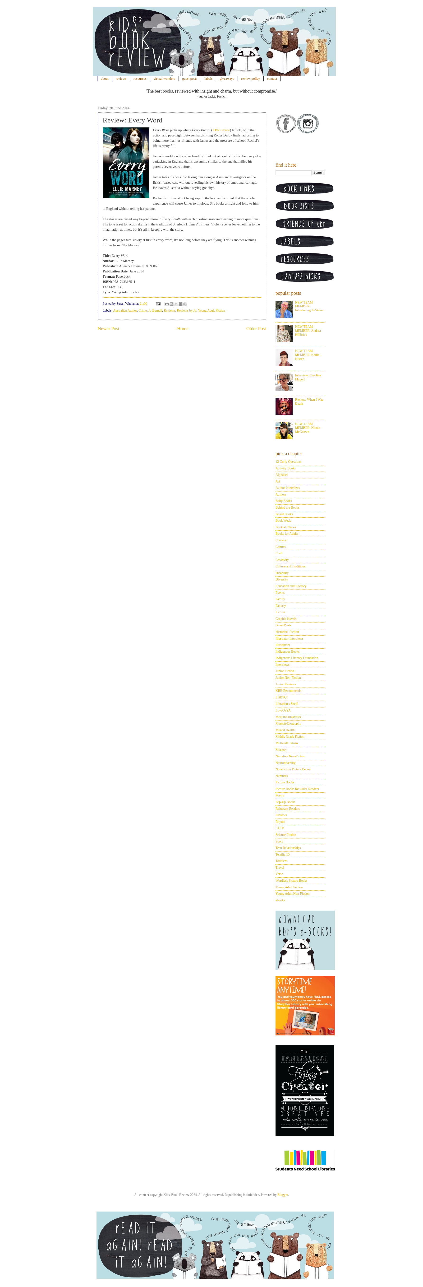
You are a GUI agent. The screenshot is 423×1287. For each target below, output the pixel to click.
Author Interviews (288, 488)
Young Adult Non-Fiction (292, 893)
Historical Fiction (287, 632)
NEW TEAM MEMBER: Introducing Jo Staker (309, 306)
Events (280, 592)
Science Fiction (286, 835)
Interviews (283, 664)
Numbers (282, 776)
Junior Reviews (286, 684)
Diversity (282, 579)
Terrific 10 (283, 854)
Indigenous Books (288, 651)
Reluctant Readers (288, 808)
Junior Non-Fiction (288, 677)
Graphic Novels (286, 619)
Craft (279, 553)
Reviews (169, 310)
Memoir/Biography (288, 723)
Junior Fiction (285, 671)
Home (183, 328)
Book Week (283, 520)
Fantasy (281, 606)
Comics (281, 547)
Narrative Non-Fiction (290, 756)
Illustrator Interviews (289, 638)
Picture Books (285, 782)
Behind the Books (287, 507)
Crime (142, 310)
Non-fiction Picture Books (293, 769)
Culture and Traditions (290, 566)
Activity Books (286, 468)
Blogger (282, 1195)
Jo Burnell (155, 310)
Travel (280, 867)
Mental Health (285, 730)
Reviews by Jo (186, 310)
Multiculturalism (287, 743)
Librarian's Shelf (287, 704)
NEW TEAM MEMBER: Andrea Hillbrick (308, 331)
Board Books (284, 514)
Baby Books (284, 501)
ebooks (280, 900)
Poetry (280, 795)
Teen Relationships (288, 848)
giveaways (227, 78)
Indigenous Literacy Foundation (297, 658)
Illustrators (283, 645)
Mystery (281, 749)
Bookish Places (286, 527)
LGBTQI (282, 697)
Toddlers (281, 861)
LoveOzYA (283, 710)
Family (280, 599)
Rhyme (280, 822)
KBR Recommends (288, 691)
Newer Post (108, 328)
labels (208, 78)
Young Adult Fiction (211, 310)
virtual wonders (164, 78)
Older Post (256, 328)
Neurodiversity (285, 763)
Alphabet (282, 475)
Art (278, 481)
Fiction (280, 612)
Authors (281, 494)
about (105, 78)
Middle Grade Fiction (290, 736)
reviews (121, 78)
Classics (281, 540)
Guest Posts (283, 625)
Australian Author (125, 310)
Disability (282, 573)
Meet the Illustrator (288, 717)
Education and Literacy (291, 586)
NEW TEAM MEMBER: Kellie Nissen (307, 355)
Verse (279, 874)
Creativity (282, 560)
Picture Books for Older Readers (297, 789)
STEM (280, 828)
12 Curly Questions (288, 461)
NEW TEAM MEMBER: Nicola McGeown (307, 428)
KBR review (221, 130)
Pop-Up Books (285, 802)
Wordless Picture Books (291, 880)
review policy (250, 78)
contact (272, 78)
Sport (279, 841)
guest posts (189, 78)
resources (140, 78)
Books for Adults (287, 533)
